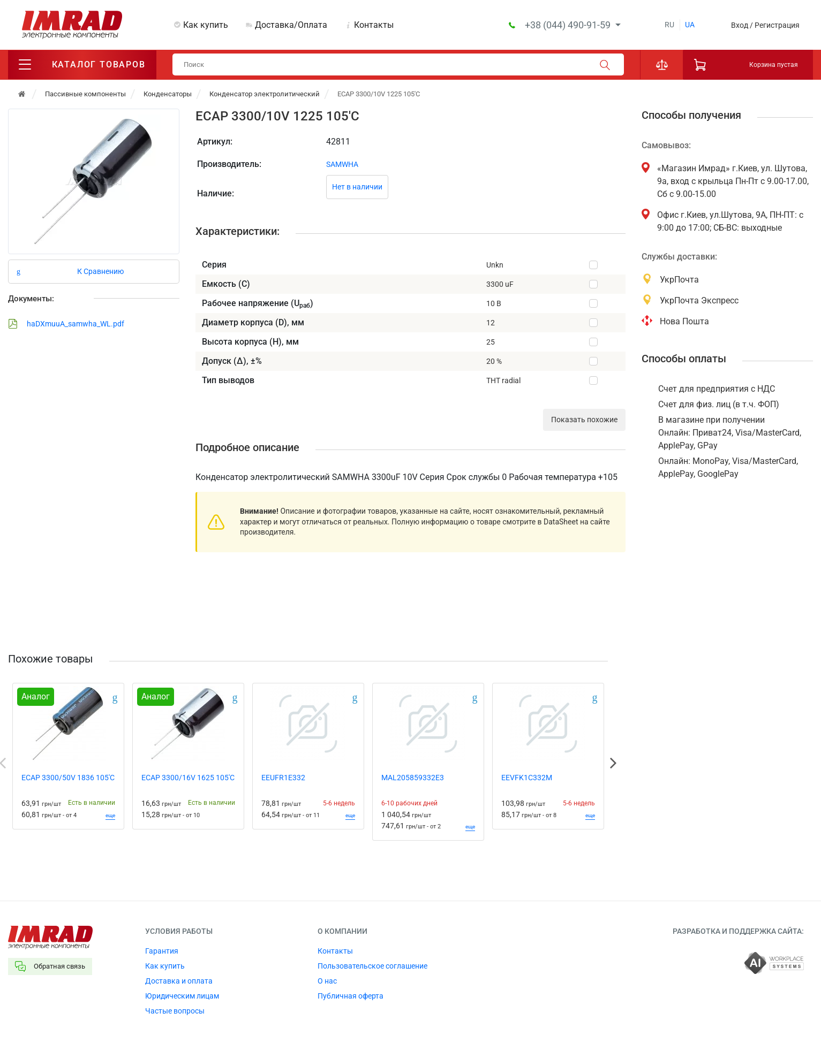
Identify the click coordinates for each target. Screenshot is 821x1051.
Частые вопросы (175, 1011)
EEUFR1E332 (283, 778)
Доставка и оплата (179, 981)
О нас (327, 981)
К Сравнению (100, 272)
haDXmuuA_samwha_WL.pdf (66, 324)
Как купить (205, 25)
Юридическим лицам (182, 996)
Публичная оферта (350, 996)
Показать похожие (584, 420)
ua (690, 24)
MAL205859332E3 (412, 778)
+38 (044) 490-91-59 (569, 25)
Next (613, 764)
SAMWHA (342, 165)
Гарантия (161, 951)
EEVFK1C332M (526, 778)
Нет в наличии (357, 188)
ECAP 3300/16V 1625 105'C (188, 778)
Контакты (374, 25)
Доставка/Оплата (291, 25)
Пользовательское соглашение (372, 966)
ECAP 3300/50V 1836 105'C (68, 778)
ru (669, 24)
